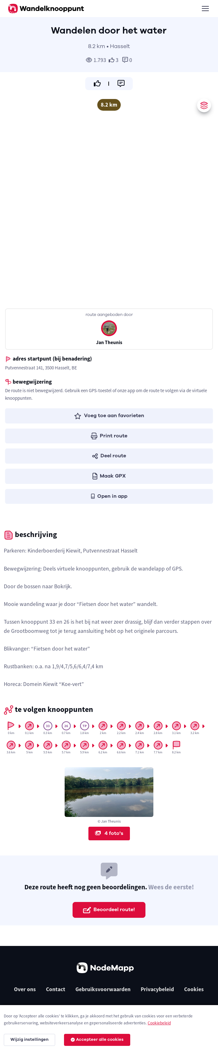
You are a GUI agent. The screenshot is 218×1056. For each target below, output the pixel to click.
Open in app (109, 496)
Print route (109, 435)
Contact (55, 989)
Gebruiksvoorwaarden (103, 989)
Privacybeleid (157, 989)
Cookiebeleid (159, 1023)
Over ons (25, 989)
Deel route (109, 455)
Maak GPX (109, 475)
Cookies (194, 989)
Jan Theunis (109, 342)
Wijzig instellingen (29, 1039)
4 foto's (109, 833)
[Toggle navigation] (205, 8)
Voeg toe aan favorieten (109, 415)
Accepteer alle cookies (97, 1039)
